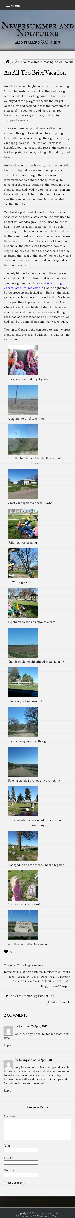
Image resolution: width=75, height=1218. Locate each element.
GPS (44, 981)
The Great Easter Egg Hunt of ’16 (29, 996)
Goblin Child (31, 981)
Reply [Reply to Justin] (7, 1045)
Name (8, 1146)
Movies (53, 986)
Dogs (44, 976)
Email (8, 1158)
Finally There (58, 1002)
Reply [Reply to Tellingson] (7, 1090)
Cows (35, 976)
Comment (11, 1116)
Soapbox (66, 986)
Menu (15, 6)
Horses (53, 981)
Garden (17, 981)
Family (53, 976)
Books (66, 972)
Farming (65, 976)
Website (9, 1170)
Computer (23, 976)
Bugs (11, 976)
